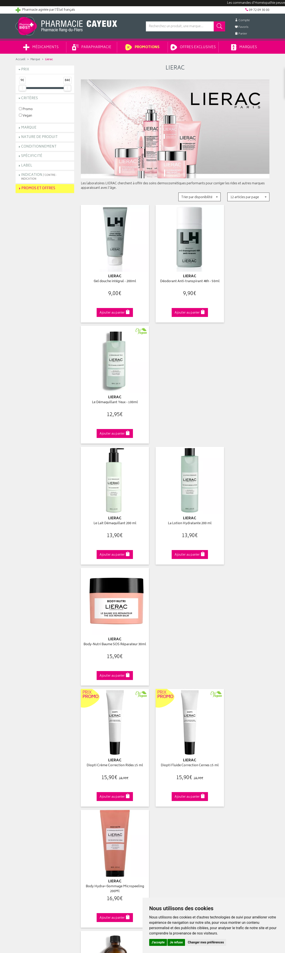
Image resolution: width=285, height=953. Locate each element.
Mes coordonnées (159, 781)
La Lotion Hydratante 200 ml (175, 385)
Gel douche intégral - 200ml (110, 273)
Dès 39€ (110, 700)
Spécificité (31, 156)
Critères (29, 98)
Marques (244, 47)
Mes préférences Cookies (99, 838)
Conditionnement (39, 147)
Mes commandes (158, 786)
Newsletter (88, 801)
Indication (39, 176)
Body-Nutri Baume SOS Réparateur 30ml (240, 388)
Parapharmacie (91, 47)
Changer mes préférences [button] (206, 942)
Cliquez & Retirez (45, 698)
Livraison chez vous (225, 781)
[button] (199, 197)
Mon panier (153, 791)
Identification (155, 775)
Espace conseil (91, 796)
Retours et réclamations (32, 796)
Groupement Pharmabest (33, 781)
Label (26, 166)
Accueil (20, 59)
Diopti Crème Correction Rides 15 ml (110, 501)
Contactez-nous (27, 791)
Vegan (25, 115)
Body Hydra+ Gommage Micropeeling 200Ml (240, 501)
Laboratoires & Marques (97, 781)
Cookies (86, 832)
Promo (26, 109)
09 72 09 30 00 (240, 698)
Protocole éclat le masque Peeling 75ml (175, 614)
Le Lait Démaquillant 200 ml (110, 385)
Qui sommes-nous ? (30, 775)
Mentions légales (93, 822)
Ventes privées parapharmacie (102, 791)
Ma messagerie (156, 801)
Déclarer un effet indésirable (100, 812)
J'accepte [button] (158, 942)
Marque (35, 59)
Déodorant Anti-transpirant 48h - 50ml (175, 276)
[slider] (22, 88)
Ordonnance (90, 806)
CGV (84, 817)
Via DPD (175, 698)
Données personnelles (97, 827)
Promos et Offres (38, 188)
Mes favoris (154, 796)
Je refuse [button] (176, 942)
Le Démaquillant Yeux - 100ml (240, 273)
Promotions (142, 47)
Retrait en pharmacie (225, 775)
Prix (25, 70)
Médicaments (41, 47)
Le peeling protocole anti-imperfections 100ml (110, 614)
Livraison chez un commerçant (232, 786)
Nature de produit (39, 137)
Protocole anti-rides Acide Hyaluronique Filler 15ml (240, 614)
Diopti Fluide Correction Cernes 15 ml (175, 501)
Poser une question (29, 786)
